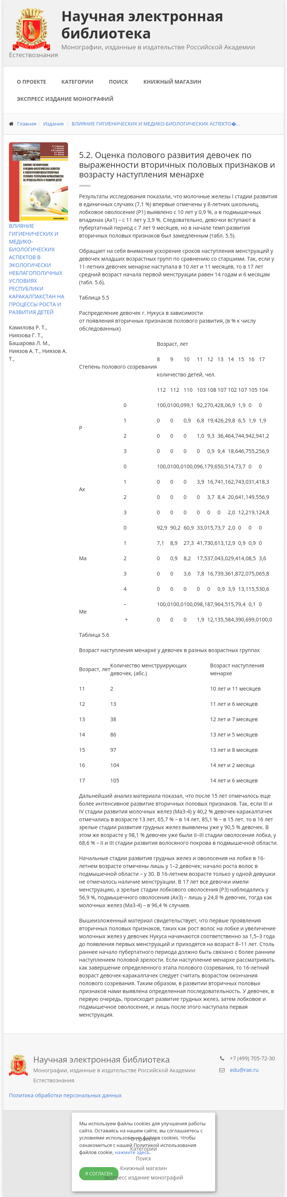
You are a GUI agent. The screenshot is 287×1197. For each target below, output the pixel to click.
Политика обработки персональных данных (65, 1095)
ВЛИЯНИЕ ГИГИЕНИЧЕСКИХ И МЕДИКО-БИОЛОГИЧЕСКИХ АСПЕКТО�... (156, 123)
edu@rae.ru (244, 1069)
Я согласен (98, 1173)
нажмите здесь (132, 1152)
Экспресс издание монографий (65, 98)
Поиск (118, 81)
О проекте (31, 81)
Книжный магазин (172, 81)
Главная (27, 123)
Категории (77, 81)
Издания (53, 123)
